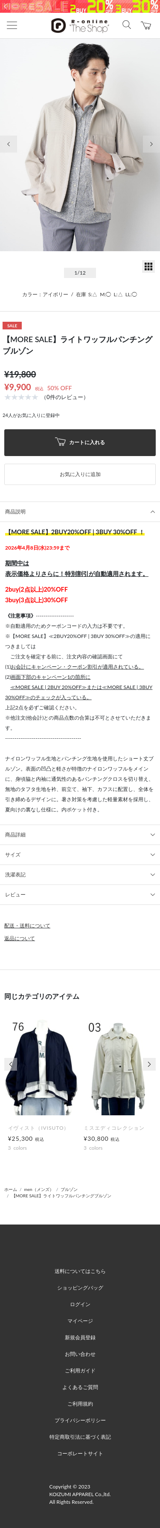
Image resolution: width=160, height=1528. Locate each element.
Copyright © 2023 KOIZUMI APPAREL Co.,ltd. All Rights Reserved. (80, 1494)
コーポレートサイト (80, 1453)
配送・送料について (27, 925)
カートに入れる (80, 442)
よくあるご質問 (80, 1387)
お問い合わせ (80, 1354)
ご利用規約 (80, 1403)
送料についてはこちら (80, 1271)
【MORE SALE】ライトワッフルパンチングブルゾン (62, 1195)
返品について (19, 938)
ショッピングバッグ (80, 1287)
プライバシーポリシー (80, 1420)
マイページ (80, 1321)
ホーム (10, 1189)
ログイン (80, 1304)
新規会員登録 (80, 1337)
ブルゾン (69, 1189)
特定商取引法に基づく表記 (80, 1437)
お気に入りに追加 (80, 474)
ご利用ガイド (80, 1370)
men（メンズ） (39, 1189)
